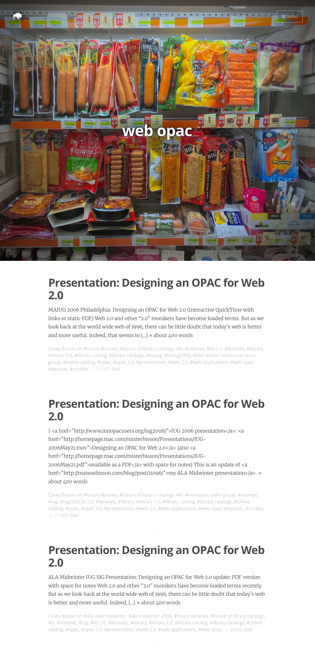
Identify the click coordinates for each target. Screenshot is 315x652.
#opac (104, 362)
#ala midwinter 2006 (150, 616)
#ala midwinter (110, 616)
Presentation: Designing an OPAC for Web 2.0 (156, 289)
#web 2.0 (178, 362)
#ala (88, 616)
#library (255, 349)
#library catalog (90, 355)
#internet (194, 349)
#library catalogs (126, 355)
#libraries (235, 349)
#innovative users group (210, 495)
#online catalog (79, 362)
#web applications (209, 362)
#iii (179, 349)
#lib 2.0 (214, 349)
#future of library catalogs (147, 349)
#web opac (241, 362)
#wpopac (58, 369)
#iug (53, 502)
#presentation (151, 362)
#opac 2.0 (123, 362)
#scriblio (79, 369)
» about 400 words (171, 335)
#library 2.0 (60, 355)
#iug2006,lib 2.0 (76, 502)
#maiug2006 (177, 355)
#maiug (154, 355)
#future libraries (101, 349)
